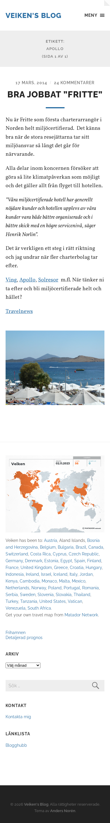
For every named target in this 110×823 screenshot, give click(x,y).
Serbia (12, 594)
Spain (79, 560)
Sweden (27, 594)
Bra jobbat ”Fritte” (55, 94)
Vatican (75, 601)
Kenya (12, 580)
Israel (46, 574)
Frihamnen (16, 632)
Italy (73, 574)
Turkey (12, 601)
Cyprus (60, 553)
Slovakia (64, 594)
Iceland (60, 574)
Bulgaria (66, 547)
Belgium (48, 547)
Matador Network (81, 614)
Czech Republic (84, 553)
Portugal (72, 587)
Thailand (82, 594)
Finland (94, 560)
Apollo (27, 280)
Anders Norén (62, 811)
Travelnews (19, 311)
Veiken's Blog (34, 15)
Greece (61, 567)
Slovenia (46, 594)
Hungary (94, 567)
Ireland (32, 574)
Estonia (51, 560)
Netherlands (17, 587)
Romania (90, 587)
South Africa (39, 607)
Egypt (66, 560)
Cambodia (30, 580)
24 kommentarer (74, 82)
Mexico (78, 580)
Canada (95, 547)
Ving (11, 280)
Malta (64, 580)
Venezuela (16, 607)
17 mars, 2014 (31, 82)
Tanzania (28, 601)
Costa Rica (40, 553)
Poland (55, 587)
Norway (38, 587)
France (12, 567)
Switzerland (17, 553)
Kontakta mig (18, 716)
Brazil (81, 547)
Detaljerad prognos (24, 637)
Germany (14, 560)
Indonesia (15, 574)
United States (52, 601)
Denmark (33, 560)
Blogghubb (16, 745)
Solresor (48, 280)
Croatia (77, 567)
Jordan (86, 574)
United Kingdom (36, 567)
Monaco (49, 580)
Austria (50, 540)
